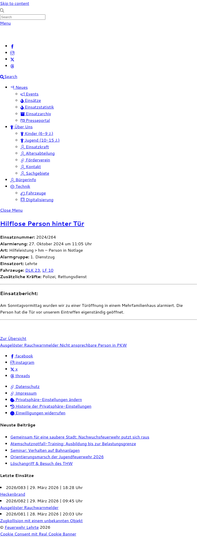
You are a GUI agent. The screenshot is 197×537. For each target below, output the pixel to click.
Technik (20, 186)
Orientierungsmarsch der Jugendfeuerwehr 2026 (57, 457)
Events (29, 94)
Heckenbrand (12, 494)
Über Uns (21, 127)
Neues (19, 87)
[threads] (12, 66)
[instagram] (12, 52)
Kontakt (31, 166)
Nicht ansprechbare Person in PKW (92, 345)
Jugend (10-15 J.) (40, 140)
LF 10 (48, 270)
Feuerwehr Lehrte (22, 527)
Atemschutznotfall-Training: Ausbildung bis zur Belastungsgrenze (73, 443)
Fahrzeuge (33, 193)
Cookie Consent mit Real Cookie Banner (38, 534)
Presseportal (35, 120)
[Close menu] (11, 210)
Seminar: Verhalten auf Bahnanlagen (45, 450)
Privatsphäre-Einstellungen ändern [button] (46, 399)
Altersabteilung (38, 153)
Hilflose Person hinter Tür (42, 223)
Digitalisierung (37, 199)
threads (20, 375)
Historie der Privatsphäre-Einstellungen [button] (50, 406)
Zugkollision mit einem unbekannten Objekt (41, 520)
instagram (22, 362)
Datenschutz (25, 386)
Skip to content (14, 3)
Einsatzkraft (35, 147)
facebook (21, 356)
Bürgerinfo (23, 179)
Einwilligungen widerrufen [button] (37, 413)
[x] (12, 59)
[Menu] (5, 23)
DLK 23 (32, 270)
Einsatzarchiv (36, 113)
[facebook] (12, 46)
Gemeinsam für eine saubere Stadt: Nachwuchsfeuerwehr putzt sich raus (79, 437)
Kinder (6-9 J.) (37, 133)
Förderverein (35, 160)
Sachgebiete (35, 173)
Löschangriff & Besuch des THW (41, 463)
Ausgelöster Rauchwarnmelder (29, 345)
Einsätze (31, 100)
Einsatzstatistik (37, 107)
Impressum (23, 393)
